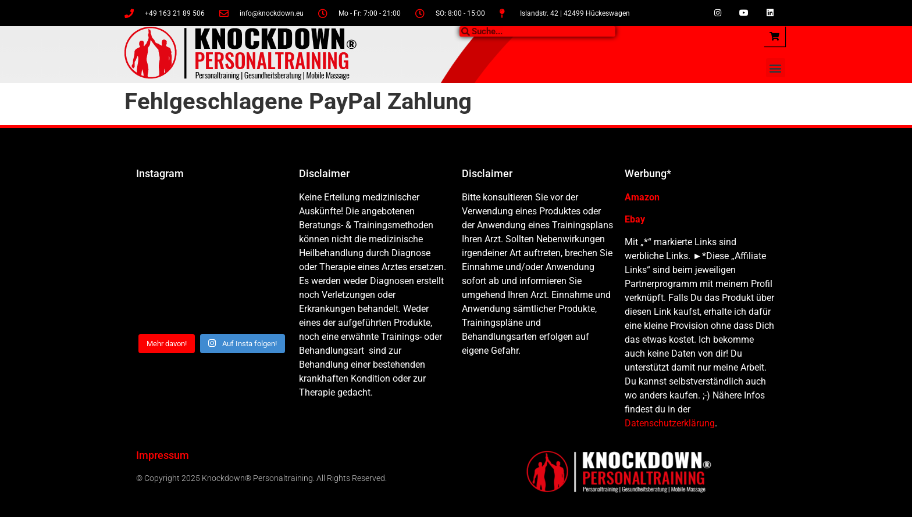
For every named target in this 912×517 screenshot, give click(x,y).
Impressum (162, 455)
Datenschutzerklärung (670, 423)
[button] (775, 67)
